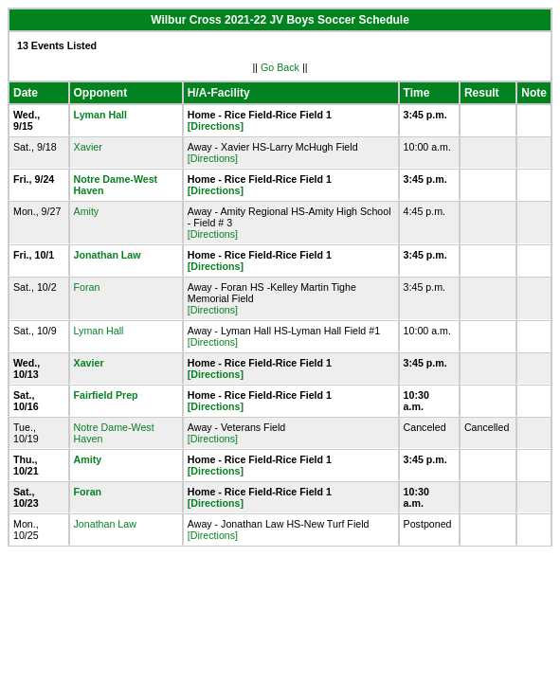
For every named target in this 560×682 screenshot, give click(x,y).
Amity (86, 211)
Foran (87, 287)
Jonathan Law (107, 254)
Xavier (88, 147)
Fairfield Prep (106, 395)
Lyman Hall (100, 114)
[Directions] (216, 126)
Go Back (280, 67)
